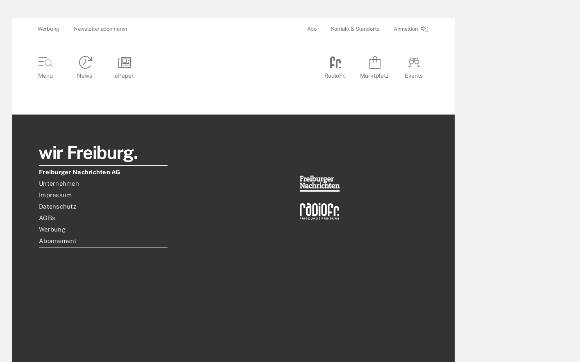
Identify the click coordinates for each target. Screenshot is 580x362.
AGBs (47, 217)
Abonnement (58, 240)
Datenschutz (57, 206)
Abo (312, 29)
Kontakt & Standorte (355, 29)
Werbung (48, 29)
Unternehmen (59, 183)
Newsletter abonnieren (100, 29)
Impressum (55, 194)
